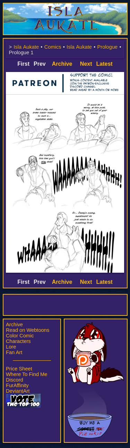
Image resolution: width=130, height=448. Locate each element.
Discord (14, 380)
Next (86, 64)
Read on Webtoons (27, 330)
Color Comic (20, 335)
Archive (14, 324)
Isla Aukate (65, 6)
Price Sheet (19, 368)
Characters (18, 341)
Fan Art (14, 352)
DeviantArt (17, 391)
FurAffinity (17, 385)
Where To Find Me (26, 374)
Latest (104, 64)
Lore (11, 347)
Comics (52, 47)
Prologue (107, 47)
